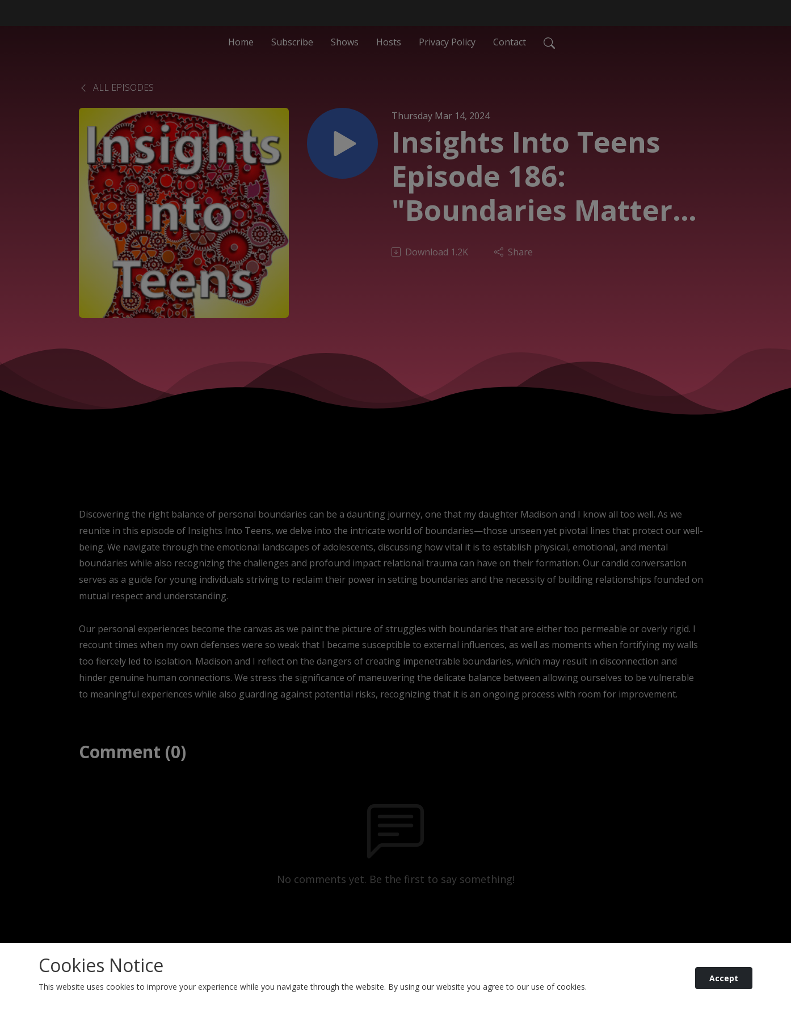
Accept (723, 978)
